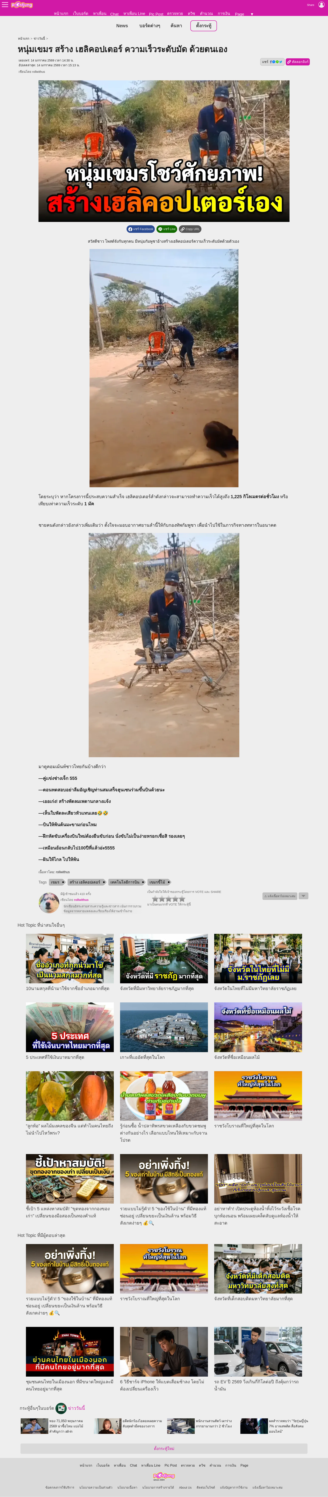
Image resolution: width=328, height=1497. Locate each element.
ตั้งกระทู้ (203, 26)
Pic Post (156, 14)
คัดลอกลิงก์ (298, 62)
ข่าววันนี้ (39, 38)
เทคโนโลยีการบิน (124, 883)
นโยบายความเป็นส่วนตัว (95, 1487)
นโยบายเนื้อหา (127, 1487)
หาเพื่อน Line (134, 13)
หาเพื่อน (99, 13)
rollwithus (38, 72)
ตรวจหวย (175, 13)
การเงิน (224, 13)
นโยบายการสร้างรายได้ (158, 1487)
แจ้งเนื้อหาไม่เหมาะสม (267, 1487)
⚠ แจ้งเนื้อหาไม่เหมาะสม (279, 896)
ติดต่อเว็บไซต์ (206, 1487)
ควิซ (191, 13)
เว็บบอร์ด (80, 13)
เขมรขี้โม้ (157, 883)
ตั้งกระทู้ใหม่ (164, 1449)
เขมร (55, 883)
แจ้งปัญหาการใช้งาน (233, 1487)
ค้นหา (176, 26)
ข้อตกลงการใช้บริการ (59, 1487)
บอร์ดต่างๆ (149, 26)
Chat (114, 14)
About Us (185, 1487)
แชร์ (272, 62)
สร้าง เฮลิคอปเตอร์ (85, 883)
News (122, 26)
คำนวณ (206, 13)
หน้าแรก (61, 13)
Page (239, 14)
